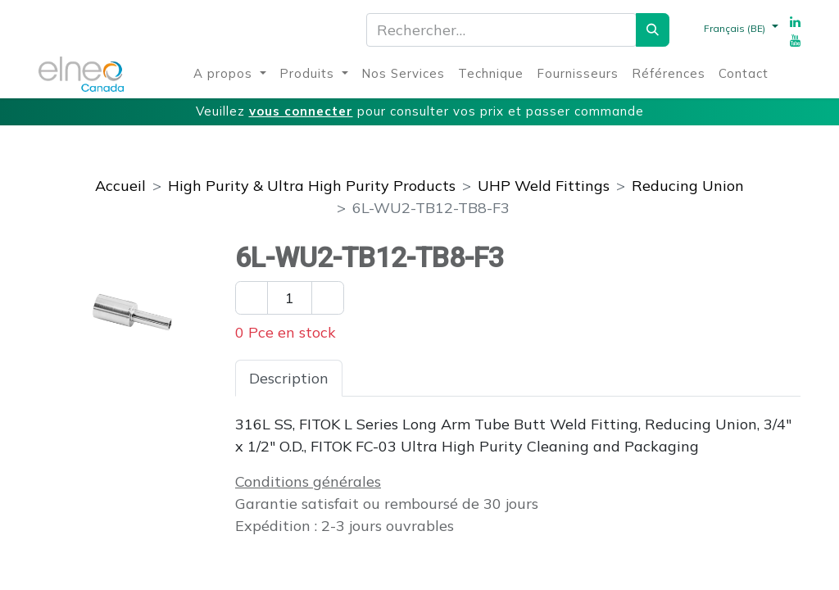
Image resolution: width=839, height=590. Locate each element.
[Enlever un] (251, 298)
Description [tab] (289, 378)
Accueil (120, 185)
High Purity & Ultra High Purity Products (312, 185)
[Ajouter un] (327, 298)
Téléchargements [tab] (541, 378)
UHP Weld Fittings (544, 185)
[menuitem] (230, 74)
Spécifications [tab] (404, 378)
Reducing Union (688, 185)
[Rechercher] (652, 30)
